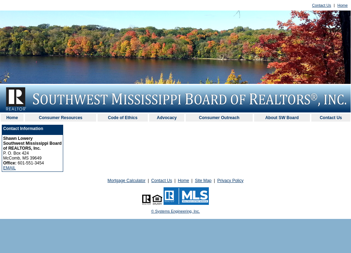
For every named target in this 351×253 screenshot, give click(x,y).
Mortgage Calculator (126, 180)
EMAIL (9, 168)
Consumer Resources (60, 117)
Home (342, 5)
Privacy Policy (230, 180)
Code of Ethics (123, 117)
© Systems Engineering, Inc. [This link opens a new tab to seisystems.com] (175, 211)
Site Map (203, 180)
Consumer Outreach (219, 117)
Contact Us (321, 5)
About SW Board (282, 117)
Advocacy (167, 117)
